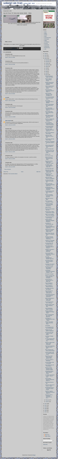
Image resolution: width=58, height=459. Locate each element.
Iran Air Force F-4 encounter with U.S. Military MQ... (49, 280)
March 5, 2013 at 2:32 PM (10, 166)
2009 (45, 408)
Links (45, 49)
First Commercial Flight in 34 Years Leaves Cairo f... (49, 98)
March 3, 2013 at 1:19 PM (10, 151)
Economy (46, 43)
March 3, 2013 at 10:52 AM (10, 107)
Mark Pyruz (47, 434)
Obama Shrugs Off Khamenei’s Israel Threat (49, 158)
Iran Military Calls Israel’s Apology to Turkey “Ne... (49, 165)
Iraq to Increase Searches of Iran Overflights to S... (48, 94)
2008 (45, 410)
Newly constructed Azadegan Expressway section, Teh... (50, 184)
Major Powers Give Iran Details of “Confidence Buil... (49, 234)
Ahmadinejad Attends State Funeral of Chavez (49, 372)
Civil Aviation (46, 39)
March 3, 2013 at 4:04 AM (10, 93)
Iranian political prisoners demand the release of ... (49, 379)
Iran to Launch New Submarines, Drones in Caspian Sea (50, 254)
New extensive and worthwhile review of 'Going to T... (49, 246)
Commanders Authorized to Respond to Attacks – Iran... (50, 271)
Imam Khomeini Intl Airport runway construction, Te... (49, 291)
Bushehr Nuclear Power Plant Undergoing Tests (49, 305)
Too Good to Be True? (49, 168)
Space (45, 36)
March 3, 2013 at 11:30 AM (10, 116)
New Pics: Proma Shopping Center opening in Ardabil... (49, 368)
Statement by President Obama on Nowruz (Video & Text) (49, 230)
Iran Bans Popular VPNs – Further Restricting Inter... (49, 339)
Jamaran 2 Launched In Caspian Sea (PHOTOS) (49, 250)
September (48, 64)
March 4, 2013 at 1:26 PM (10, 158)
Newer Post (6, 171)
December (48, 59)
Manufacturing (47, 47)
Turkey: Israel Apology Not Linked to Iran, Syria (49, 105)
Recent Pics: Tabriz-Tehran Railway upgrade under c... (49, 357)
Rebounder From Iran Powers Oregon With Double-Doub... (49, 171)
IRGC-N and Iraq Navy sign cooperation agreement (49, 315)
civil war (9, 49)
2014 (45, 56)
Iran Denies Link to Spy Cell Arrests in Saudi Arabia (49, 151)
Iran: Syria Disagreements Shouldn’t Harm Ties (49, 257)
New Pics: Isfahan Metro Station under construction (49, 343)
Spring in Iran (47, 154)
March (47, 74)
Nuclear (45, 34)
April (46, 73)
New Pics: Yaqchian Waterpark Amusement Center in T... (50, 392)
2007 (45, 411)
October (47, 63)
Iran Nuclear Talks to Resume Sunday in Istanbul (49, 261)
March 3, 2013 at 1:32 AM (10, 57)
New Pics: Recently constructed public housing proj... (49, 204)
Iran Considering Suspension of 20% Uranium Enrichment (49, 123)
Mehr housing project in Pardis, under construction (49, 299)
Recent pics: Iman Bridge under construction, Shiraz (49, 174)
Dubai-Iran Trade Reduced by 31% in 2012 (49, 136)
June (47, 69)
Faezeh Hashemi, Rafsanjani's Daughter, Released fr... (49, 220)
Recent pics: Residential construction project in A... (49, 142)
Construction (46, 44)
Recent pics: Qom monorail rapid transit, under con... (49, 129)
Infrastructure (46, 46)
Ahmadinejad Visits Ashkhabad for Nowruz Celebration (49, 188)
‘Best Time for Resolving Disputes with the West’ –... (49, 347)
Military (45, 33)
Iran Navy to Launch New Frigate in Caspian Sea (49, 267)
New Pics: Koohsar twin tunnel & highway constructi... (49, 120)
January (47, 401)
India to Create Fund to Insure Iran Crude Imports (49, 87)
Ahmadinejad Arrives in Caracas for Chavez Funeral (49, 388)
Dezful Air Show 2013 (49, 148)
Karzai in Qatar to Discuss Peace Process (48, 79)
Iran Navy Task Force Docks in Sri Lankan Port (49, 181)
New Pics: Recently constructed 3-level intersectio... (49, 195)
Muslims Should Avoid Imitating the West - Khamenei (49, 83)
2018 (45, 53)
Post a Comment (7, 169)
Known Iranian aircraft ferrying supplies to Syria (49, 146)
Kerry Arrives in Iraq (49, 155)
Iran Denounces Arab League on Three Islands (49, 333)
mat (6, 97)
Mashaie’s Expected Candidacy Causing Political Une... (49, 237)
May (46, 71)
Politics (45, 40)
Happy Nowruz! (48, 207)
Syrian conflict (15, 49)
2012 (45, 403)
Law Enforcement (47, 37)
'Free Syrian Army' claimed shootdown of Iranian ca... (49, 109)
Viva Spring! (47, 325)
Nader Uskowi (8, 120)
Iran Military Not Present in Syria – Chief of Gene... (49, 375)
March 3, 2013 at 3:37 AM (10, 64)
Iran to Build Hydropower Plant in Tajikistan (49, 101)
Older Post (38, 171)
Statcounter (45, 444)
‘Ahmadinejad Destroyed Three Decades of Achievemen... (50, 295)
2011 (45, 405)
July (46, 68)
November (48, 61)
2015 (45, 55)
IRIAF (12, 49)
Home (22, 171)
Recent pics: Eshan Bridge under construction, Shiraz (49, 162)
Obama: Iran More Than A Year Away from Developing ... (49, 276)
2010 (45, 406)
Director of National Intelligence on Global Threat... (49, 311)
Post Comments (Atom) (13, 173)
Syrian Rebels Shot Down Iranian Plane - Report (49, 112)
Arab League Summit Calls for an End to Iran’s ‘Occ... (49, 116)
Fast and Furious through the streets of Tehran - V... (49, 90)
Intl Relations (46, 41)
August (47, 66)
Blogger (34, 455)
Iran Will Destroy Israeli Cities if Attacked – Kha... (49, 192)
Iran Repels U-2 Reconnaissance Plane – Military (50, 319)
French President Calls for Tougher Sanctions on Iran (49, 353)
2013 (45, 58)
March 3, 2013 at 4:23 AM (10, 100)
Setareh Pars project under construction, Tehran (49, 322)
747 (7, 49)
